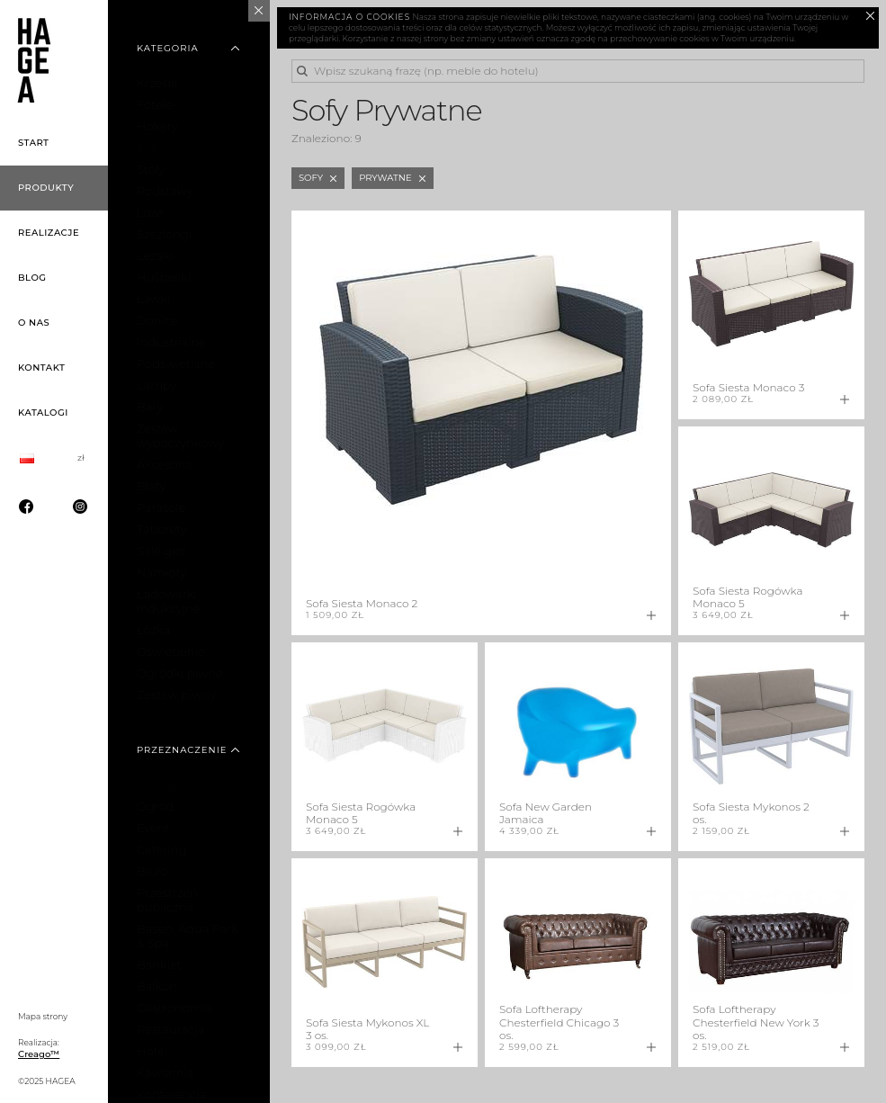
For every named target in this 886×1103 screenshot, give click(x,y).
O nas (33, 322)
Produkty (46, 187)
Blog (32, 277)
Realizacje (48, 232)
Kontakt (41, 367)
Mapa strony (42, 1016)
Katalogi (43, 412)
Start (33, 142)
